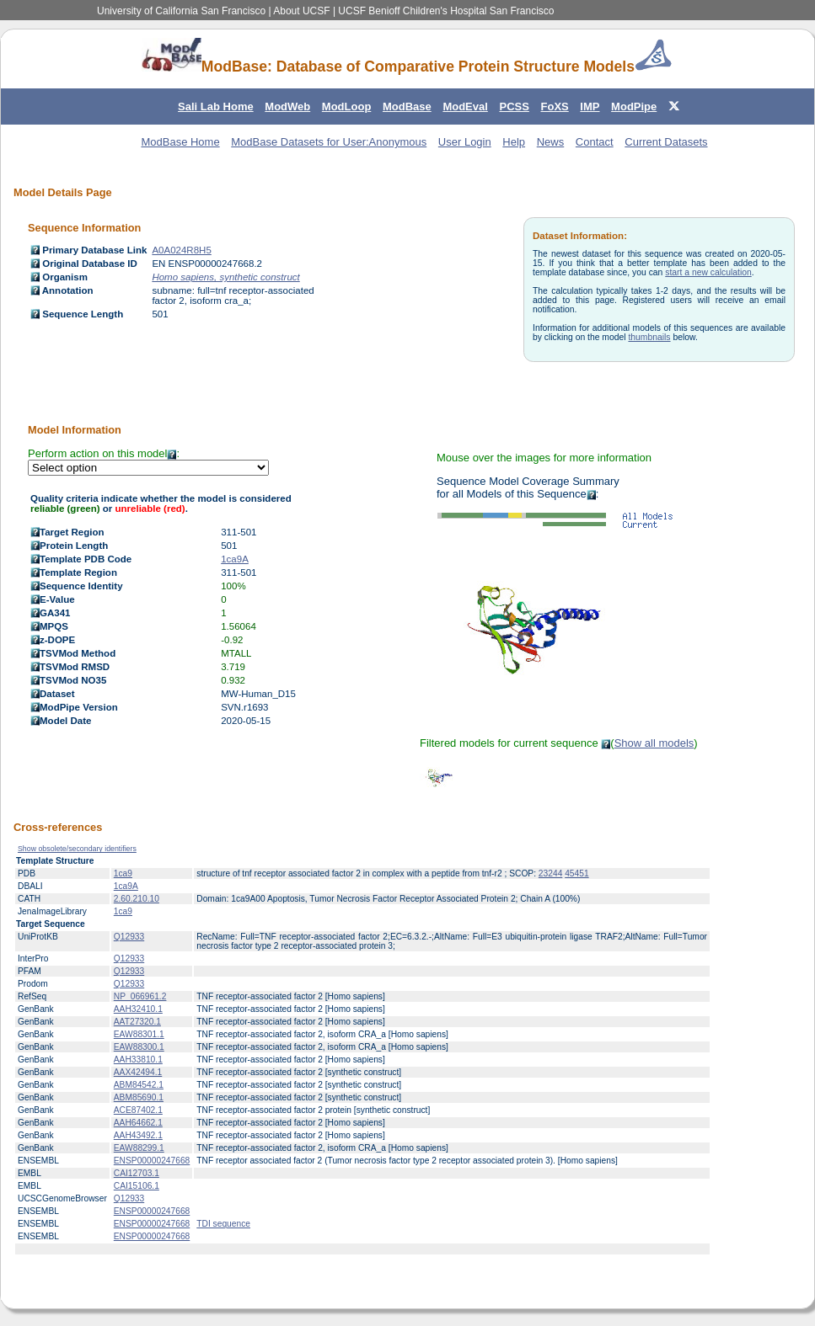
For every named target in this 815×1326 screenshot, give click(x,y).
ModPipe (634, 106)
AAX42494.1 (138, 1072)
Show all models (654, 743)
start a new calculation (708, 272)
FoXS (555, 106)
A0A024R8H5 (181, 250)
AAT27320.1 (137, 1021)
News (551, 142)
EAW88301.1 (139, 1034)
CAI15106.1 (136, 1185)
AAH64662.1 (138, 1122)
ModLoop (346, 106)
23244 (550, 873)
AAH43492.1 (138, 1135)
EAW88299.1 (139, 1148)
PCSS (513, 106)
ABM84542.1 (139, 1084)
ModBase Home (180, 142)
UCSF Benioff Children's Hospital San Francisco (446, 11)
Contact (595, 142)
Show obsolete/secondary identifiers (77, 848)
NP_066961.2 (140, 996)
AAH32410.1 (138, 1009)
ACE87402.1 (138, 1110)
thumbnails (649, 337)
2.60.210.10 (136, 898)
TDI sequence (223, 1223)
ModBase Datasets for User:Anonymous (328, 142)
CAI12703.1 (136, 1173)
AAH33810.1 (138, 1059)
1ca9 (123, 873)
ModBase (407, 106)
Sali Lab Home (216, 106)
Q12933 (129, 936)
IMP (589, 106)
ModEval (464, 106)
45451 (576, 873)
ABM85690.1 (139, 1097)
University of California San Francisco (181, 11)
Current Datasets (666, 142)
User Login (464, 142)
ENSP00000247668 (152, 1160)
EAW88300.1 (139, 1047)
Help (513, 142)
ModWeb (287, 106)
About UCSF (301, 11)
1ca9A (235, 559)
